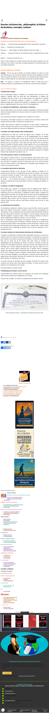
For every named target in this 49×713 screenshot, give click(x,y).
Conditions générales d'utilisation (12, 710)
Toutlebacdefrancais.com (10, 693)
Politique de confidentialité (34, 710)
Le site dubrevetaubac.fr (10, 700)
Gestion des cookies (45, 710)
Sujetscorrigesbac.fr (9, 691)
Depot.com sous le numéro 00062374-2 (27, 676)
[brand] (2, 20)
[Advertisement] (25, 325)
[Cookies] (3, 710)
